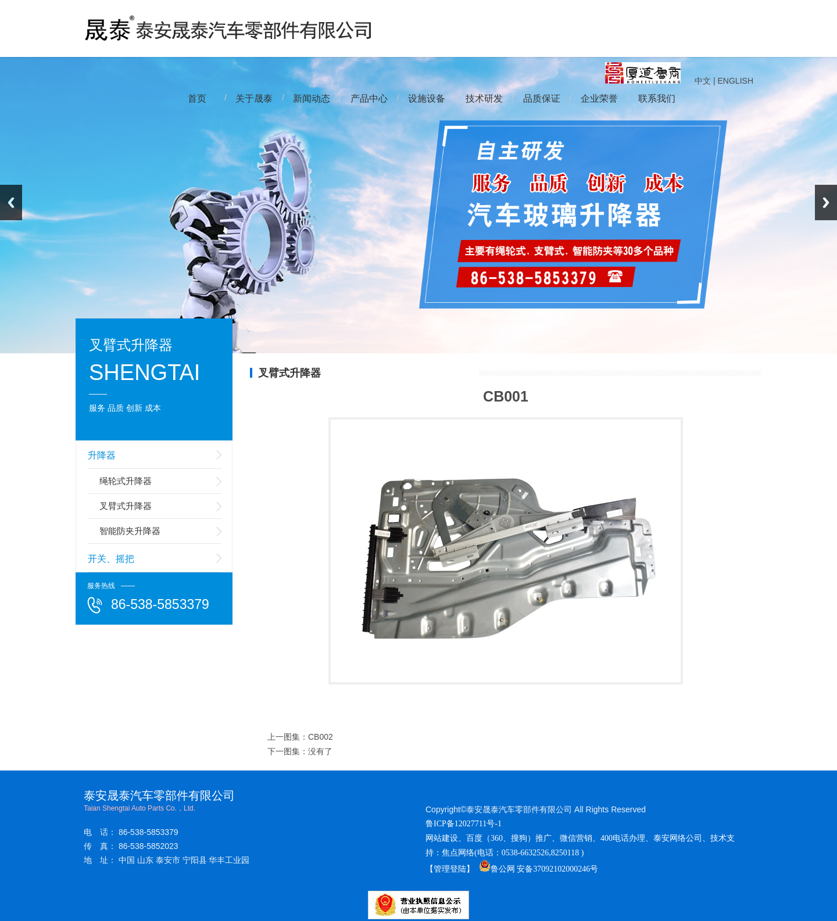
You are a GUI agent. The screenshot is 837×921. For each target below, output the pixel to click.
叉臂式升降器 (125, 506)
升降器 (102, 455)
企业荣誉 (599, 98)
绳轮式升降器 (125, 481)
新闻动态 (311, 98)
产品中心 (369, 98)
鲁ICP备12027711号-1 (463, 823)
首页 (197, 98)
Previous (11, 202)
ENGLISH (735, 80)
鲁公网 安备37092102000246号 (539, 869)
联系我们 (656, 98)
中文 (703, 80)
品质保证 (541, 98)
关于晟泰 (254, 98)
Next (826, 202)
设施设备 (426, 98)
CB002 (320, 736)
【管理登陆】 (449, 869)
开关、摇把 (111, 559)
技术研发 (484, 98)
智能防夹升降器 (129, 531)
